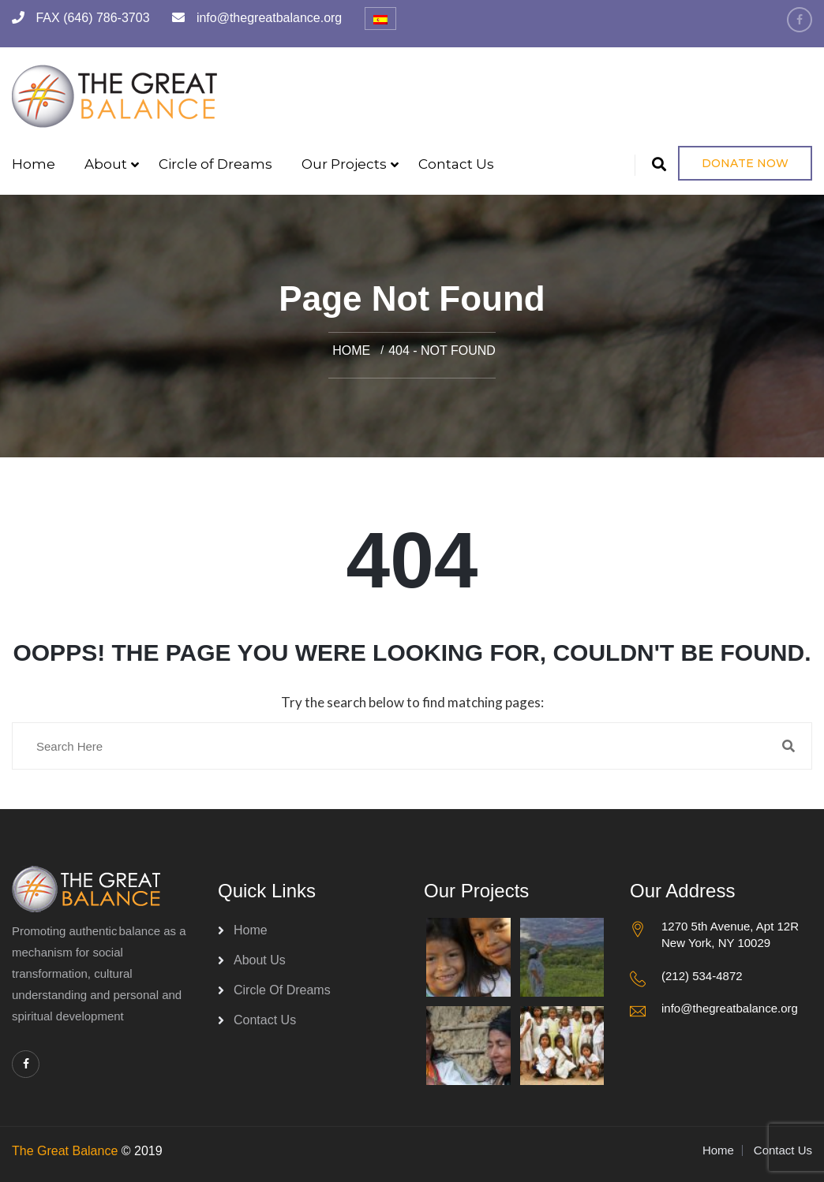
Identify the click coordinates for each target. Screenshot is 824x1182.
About (105, 164)
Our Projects (344, 164)
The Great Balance (65, 1151)
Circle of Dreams (215, 164)
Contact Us (456, 164)
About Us (260, 960)
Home (33, 164)
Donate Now (745, 163)
